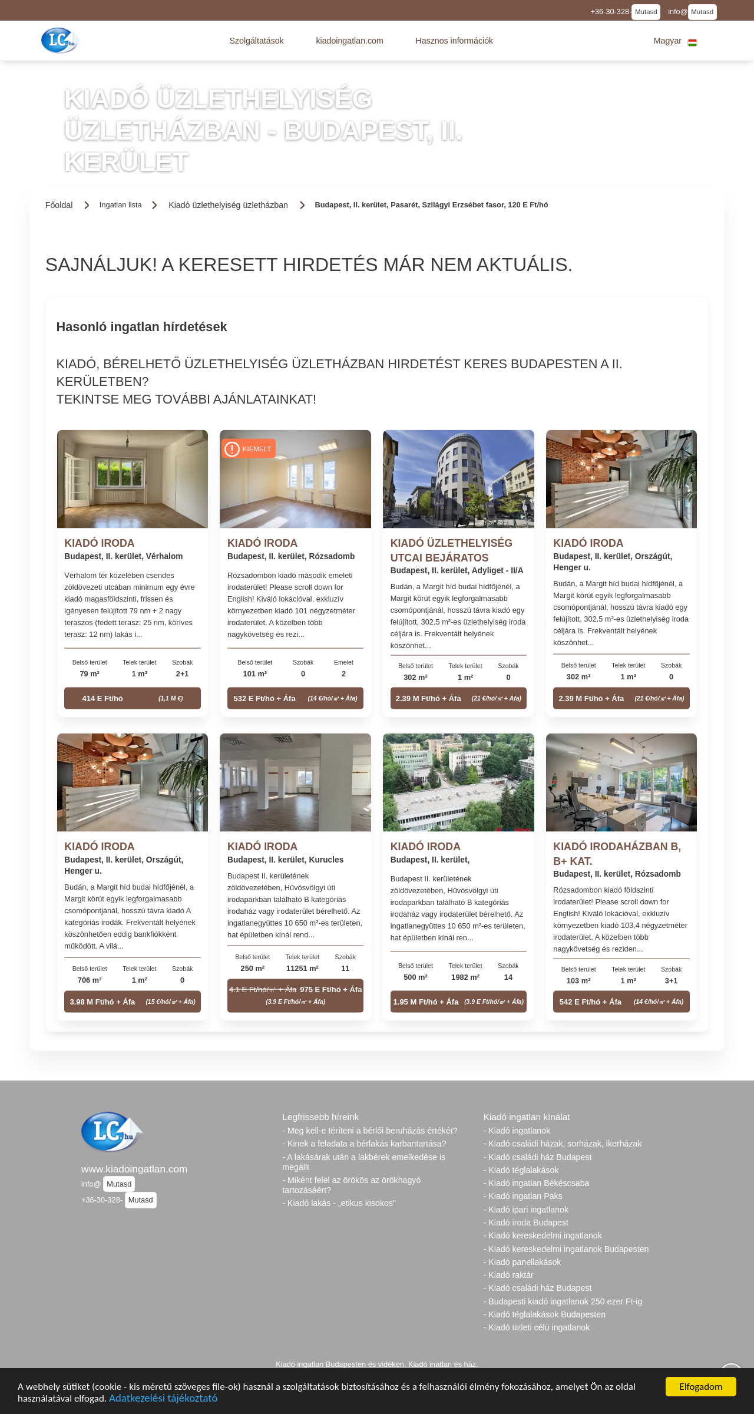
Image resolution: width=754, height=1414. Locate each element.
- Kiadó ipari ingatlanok (526, 1209)
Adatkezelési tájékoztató (163, 1399)
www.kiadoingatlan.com (134, 1169)
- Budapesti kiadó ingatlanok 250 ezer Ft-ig (563, 1301)
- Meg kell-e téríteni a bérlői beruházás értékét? (369, 1130)
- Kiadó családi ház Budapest (538, 1157)
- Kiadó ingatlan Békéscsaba (537, 1183)
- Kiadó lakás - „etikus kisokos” (338, 1203)
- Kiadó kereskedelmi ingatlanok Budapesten (566, 1249)
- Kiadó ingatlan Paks (523, 1196)
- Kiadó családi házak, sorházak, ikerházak (563, 1143)
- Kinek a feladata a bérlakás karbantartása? (364, 1143)
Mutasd (646, 11)
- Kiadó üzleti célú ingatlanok (537, 1327)
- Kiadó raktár (509, 1275)
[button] (256, 41)
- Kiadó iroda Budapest (526, 1222)
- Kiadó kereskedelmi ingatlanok (543, 1235)
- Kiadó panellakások (522, 1262)
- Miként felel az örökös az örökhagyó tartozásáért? (351, 1185)
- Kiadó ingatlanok (517, 1130)
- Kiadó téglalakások (521, 1170)
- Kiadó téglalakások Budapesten (545, 1314)
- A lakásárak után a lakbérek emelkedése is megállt (363, 1162)
